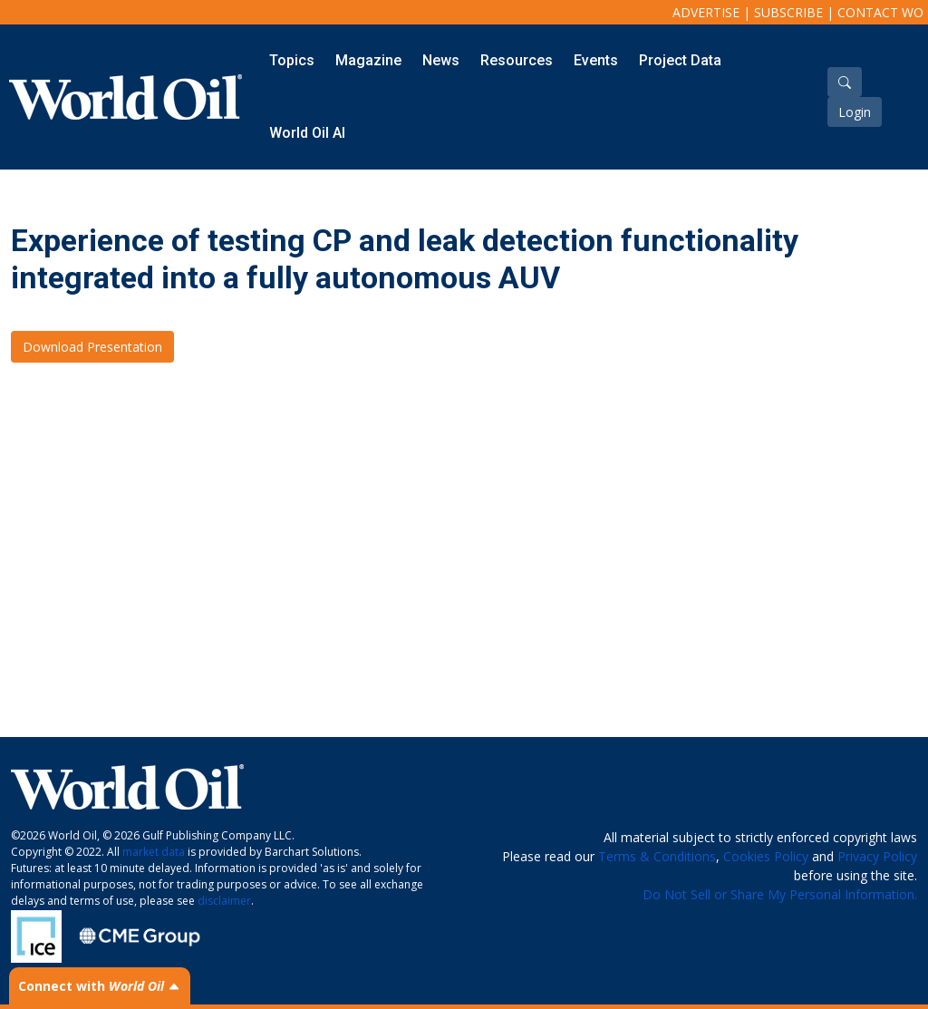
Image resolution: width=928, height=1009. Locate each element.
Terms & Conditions (657, 856)
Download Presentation (92, 346)
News (440, 60)
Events (596, 60)
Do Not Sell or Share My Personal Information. (780, 894)
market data (153, 851)
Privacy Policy (877, 856)
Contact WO (880, 12)
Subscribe (788, 12)
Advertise (706, 12)
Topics (291, 60)
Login (854, 112)
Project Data (680, 60)
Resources (516, 60)
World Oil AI (307, 132)
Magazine (368, 60)
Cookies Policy (765, 856)
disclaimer (224, 900)
